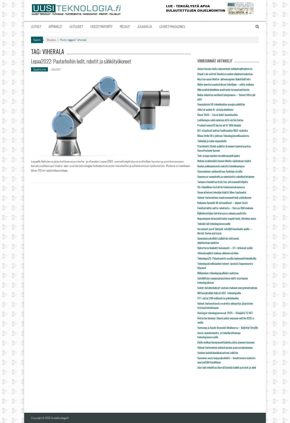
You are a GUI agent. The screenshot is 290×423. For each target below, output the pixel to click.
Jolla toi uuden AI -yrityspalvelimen (215, 109)
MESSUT (125, 27)
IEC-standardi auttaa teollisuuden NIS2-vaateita (222, 130)
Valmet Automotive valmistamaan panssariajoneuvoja (225, 347)
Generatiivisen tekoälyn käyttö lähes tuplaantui (221, 192)
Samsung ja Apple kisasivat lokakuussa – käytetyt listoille (227, 327)
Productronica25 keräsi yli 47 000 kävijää (219, 125)
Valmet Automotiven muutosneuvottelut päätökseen (224, 197)
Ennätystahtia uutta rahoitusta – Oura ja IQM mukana (225, 208)
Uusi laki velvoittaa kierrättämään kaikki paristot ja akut (226, 367)
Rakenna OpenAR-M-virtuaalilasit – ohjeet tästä (222, 203)
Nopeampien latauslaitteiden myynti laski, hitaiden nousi (226, 218)
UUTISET (36, 27)
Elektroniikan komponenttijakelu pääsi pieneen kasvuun (226, 342)
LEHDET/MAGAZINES (172, 27)
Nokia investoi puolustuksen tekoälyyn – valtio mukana (225, 84)
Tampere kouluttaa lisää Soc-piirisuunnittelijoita (222, 182)
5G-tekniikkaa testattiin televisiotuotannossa (221, 187)
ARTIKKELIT (55, 27)
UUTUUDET (76, 27)
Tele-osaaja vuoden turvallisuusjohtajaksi (218, 155)
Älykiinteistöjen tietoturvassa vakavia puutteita (221, 213)
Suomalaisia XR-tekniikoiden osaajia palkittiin (221, 104)
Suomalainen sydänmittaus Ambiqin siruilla (219, 171)
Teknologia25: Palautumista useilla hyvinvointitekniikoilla (226, 258)
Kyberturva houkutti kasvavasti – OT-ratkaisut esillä (224, 248)
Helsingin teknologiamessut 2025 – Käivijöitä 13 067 (225, 313)
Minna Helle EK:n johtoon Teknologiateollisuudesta (223, 135)
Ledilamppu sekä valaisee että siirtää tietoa (220, 120)
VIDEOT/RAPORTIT (101, 27)
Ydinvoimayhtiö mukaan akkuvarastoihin (217, 253)
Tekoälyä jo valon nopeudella (211, 141)
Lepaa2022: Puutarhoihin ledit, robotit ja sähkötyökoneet (81, 61)
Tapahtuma (39, 69)
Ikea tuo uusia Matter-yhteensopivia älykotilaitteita (224, 79)
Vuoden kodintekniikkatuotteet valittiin (217, 353)
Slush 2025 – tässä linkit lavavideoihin (217, 115)
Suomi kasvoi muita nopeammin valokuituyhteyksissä (224, 68)
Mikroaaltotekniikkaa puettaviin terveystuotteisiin (223, 89)
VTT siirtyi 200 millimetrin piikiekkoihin (218, 298)
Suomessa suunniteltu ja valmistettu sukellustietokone (225, 176)
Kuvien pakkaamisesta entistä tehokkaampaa (220, 166)
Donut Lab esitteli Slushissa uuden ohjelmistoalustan (225, 74)
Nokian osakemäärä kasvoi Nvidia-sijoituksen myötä (224, 161)
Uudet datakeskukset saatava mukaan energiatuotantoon (227, 287)
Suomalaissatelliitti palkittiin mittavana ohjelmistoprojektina (218, 240)
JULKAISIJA (144, 27)
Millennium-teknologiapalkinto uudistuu (217, 273)
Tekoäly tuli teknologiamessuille (213, 223)
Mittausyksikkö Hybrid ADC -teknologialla (219, 293)
